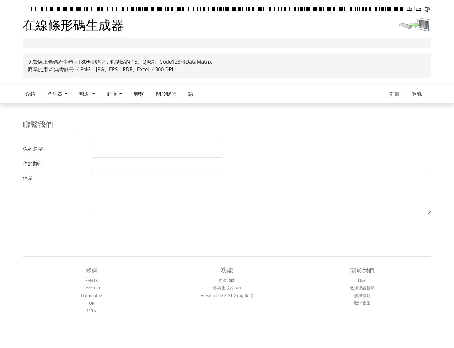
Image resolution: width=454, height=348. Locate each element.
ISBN (91, 310)
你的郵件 (33, 163)
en (418, 8)
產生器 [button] (55, 93)
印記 (362, 280)
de (409, 8)
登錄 (417, 93)
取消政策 (362, 303)
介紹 (30, 93)
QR (92, 303)
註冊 (395, 93)
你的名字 (33, 148)
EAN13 (91, 280)
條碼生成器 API (227, 288)
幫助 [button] (85, 93)
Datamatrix (91, 295)
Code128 (91, 288)
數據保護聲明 (362, 288)
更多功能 (227, 280)
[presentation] (140, 229)
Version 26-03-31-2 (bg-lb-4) (227, 295)
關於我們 (166, 93)
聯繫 (139, 93)
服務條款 (362, 295)
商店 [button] (112, 93)
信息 (28, 177)
